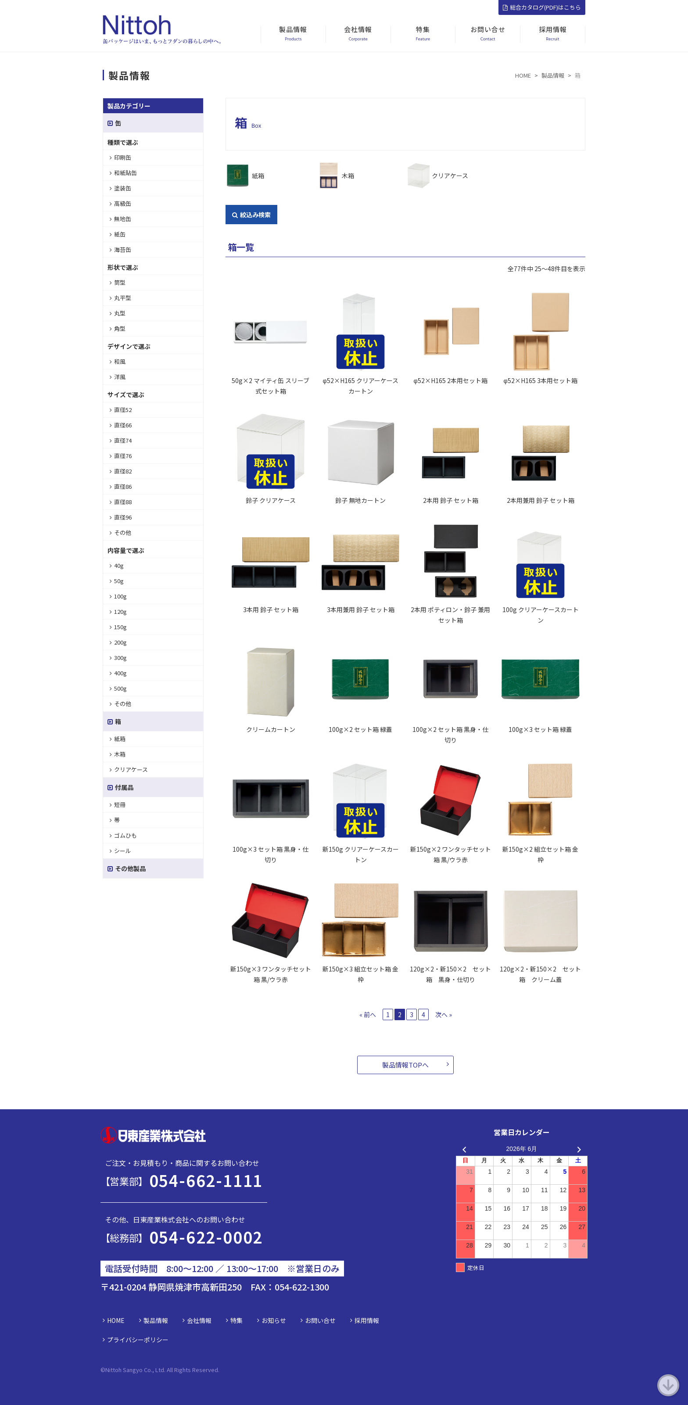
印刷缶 (120, 157)
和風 (117, 361)
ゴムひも (123, 835)
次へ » (443, 1014)
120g (118, 611)
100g (118, 596)
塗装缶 (120, 188)
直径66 (121, 425)
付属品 (120, 787)
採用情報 (367, 1320)
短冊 (117, 804)
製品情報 (155, 1320)
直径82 (121, 471)
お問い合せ (320, 1320)
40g (117, 565)
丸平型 (120, 298)
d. (217, 1370)
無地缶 (120, 219)
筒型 (117, 282)
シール (120, 850)
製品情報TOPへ (405, 1064)
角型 (117, 328)
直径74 (121, 440)
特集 (236, 1320)
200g (118, 642)
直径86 (121, 486)
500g (118, 688)
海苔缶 (120, 249)
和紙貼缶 (123, 172)
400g (118, 673)
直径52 (121, 409)
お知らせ (274, 1320)
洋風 (117, 377)
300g (118, 657)
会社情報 (199, 1320)
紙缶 (117, 234)
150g (118, 627)
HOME (116, 1320)
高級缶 (120, 203)
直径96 (121, 517)
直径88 (121, 502)
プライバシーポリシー (137, 1339)
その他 (120, 532)
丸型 (117, 313)
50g (117, 581)
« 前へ (367, 1014)
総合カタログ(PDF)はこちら (542, 7)
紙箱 (258, 175)
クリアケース (450, 175)
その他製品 (127, 868)
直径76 (121, 456)
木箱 (348, 175)
